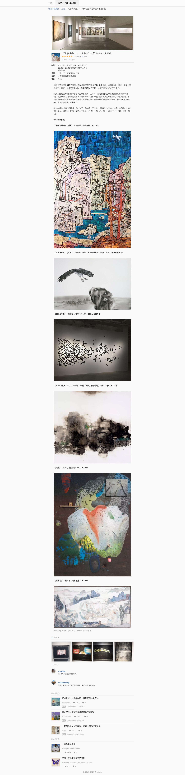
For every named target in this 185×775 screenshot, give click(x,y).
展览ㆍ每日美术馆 (67, 3)
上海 (63, 9)
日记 (51, 3)
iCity (40, 3)
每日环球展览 (53, 9)
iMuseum (98, 772)
